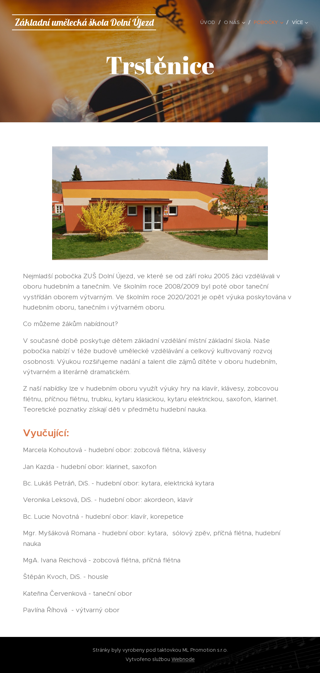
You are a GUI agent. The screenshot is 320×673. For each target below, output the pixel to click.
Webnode (183, 659)
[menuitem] (210, 22)
